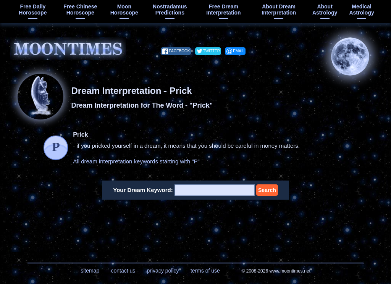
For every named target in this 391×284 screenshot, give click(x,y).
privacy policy (163, 271)
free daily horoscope (33, 9)
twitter (211, 51)
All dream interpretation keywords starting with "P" (136, 161)
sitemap (90, 271)
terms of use (205, 271)
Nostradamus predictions (170, 9)
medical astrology (361, 9)
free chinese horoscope (80, 9)
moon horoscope (124, 9)
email (238, 51)
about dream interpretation (279, 9)
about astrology (324, 9)
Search (267, 190)
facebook (179, 51)
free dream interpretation (223, 9)
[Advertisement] (195, 226)
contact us (123, 271)
